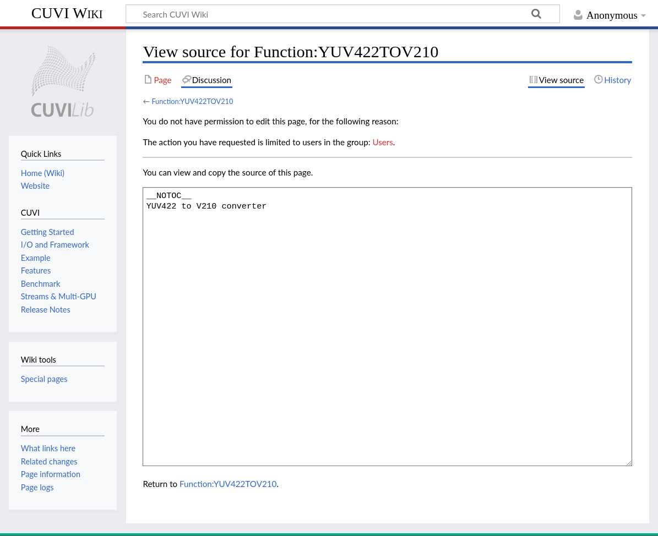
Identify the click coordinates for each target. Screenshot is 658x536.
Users (382, 142)
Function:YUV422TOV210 (192, 101)
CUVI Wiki (67, 12)
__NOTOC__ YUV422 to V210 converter (387, 326)
